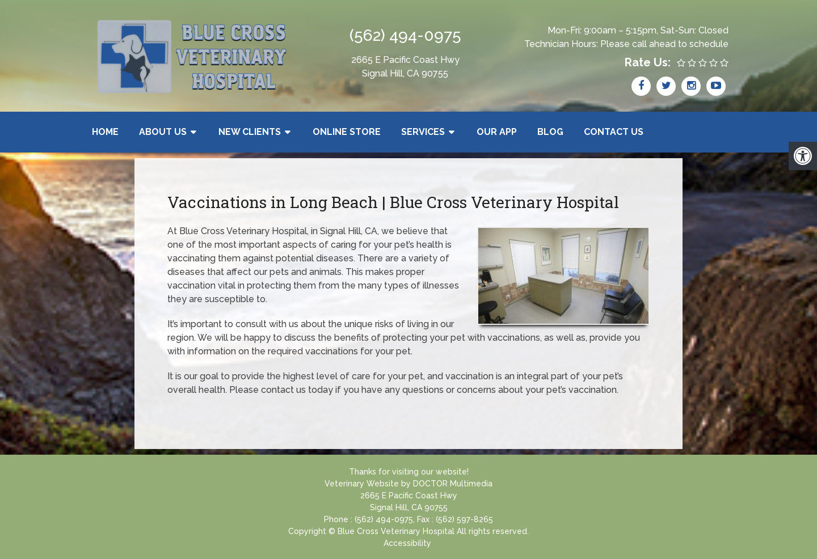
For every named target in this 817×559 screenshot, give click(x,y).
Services (423, 131)
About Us (163, 131)
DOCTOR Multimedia (452, 483)
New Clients (249, 131)
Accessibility (407, 543)
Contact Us (613, 131)
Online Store (347, 131)
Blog (550, 131)
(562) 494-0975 (405, 35)
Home (105, 131)
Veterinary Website (362, 483)
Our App (497, 131)
